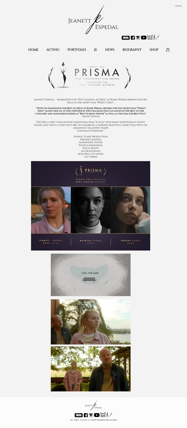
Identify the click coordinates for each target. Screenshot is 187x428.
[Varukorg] (168, 49)
